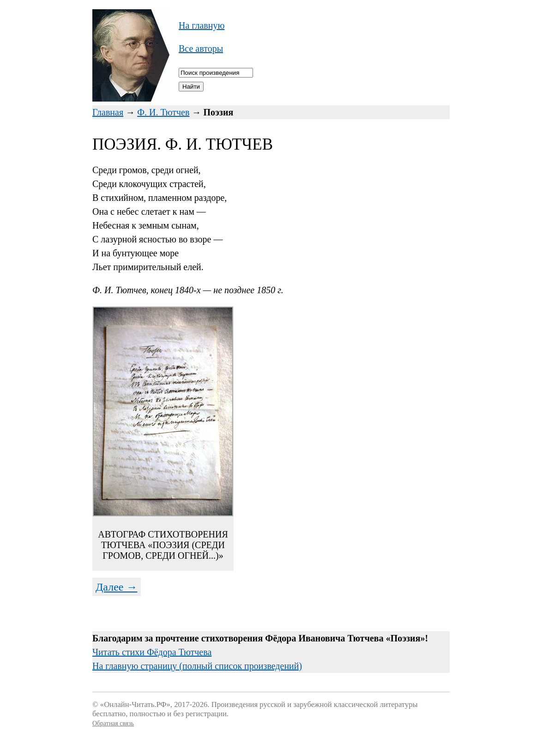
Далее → (117, 587)
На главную (201, 25)
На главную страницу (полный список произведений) (197, 666)
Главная (107, 112)
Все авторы (201, 48)
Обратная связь (113, 723)
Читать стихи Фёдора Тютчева (151, 652)
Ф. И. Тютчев (163, 112)
